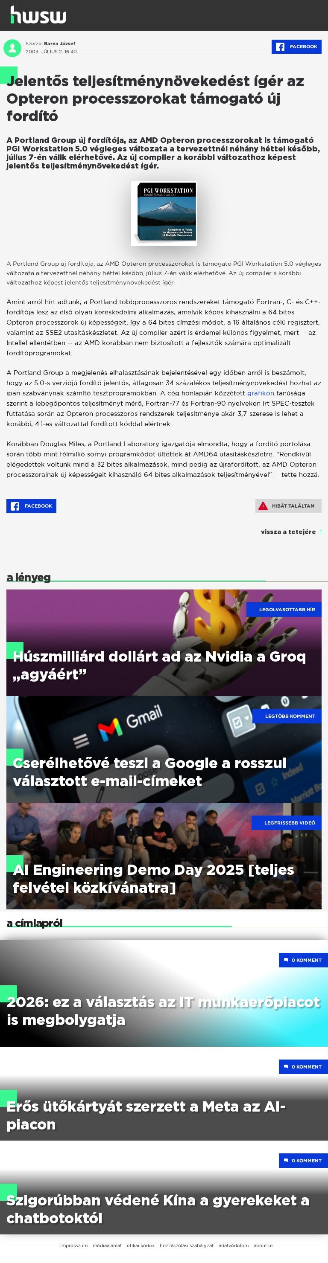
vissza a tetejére (288, 532)
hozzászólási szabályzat (187, 1245)
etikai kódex (141, 1245)
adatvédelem (234, 1245)
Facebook (296, 47)
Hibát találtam (286, 506)
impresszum (74, 1245)
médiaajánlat (107, 1245)
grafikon (260, 393)
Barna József (59, 43)
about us (263, 1245)
